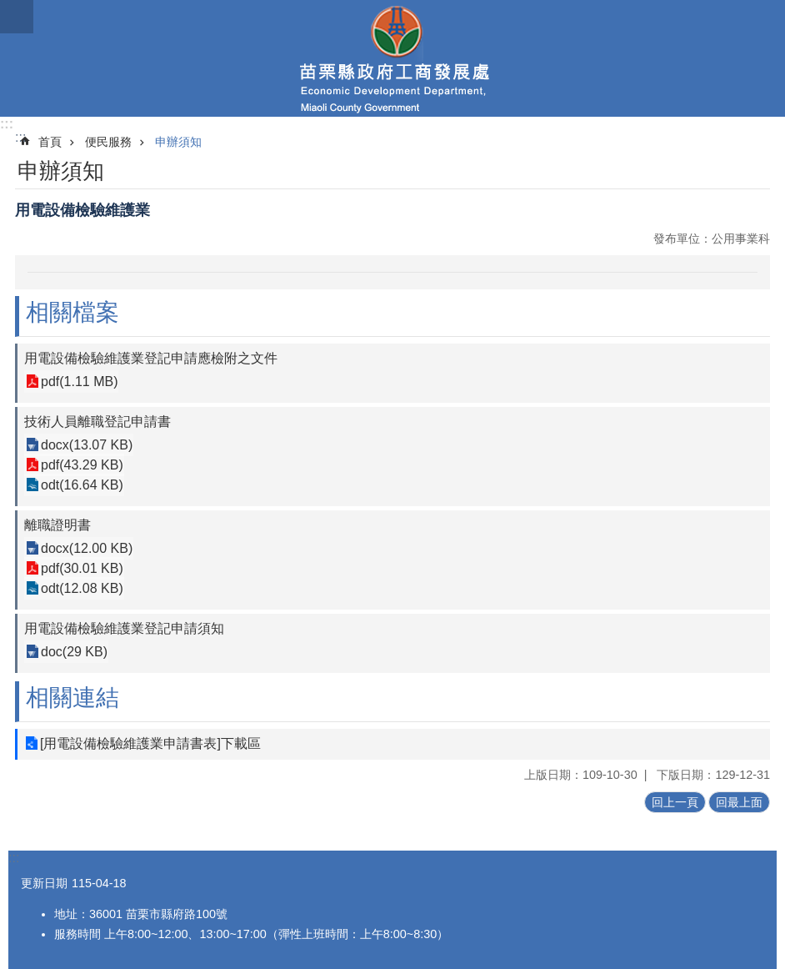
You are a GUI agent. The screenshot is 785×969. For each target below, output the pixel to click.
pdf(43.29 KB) (82, 465)
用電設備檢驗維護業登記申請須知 (124, 628)
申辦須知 (178, 141)
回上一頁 (675, 802)
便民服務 (108, 141)
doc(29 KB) (74, 652)
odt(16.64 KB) (82, 485)
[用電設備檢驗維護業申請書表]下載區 (150, 743)
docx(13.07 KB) (86, 445)
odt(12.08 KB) (82, 588)
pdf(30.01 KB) (82, 568)
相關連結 (72, 697)
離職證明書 (57, 525)
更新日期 (44, 883)
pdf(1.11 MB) (79, 381)
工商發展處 (392, 58)
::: (6, 124)
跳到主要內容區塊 (8, 8)
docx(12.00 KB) (86, 548)
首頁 (50, 141)
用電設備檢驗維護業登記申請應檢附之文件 (151, 358)
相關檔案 (72, 312)
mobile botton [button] (16, 16)
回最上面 (739, 802)
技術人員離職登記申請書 (97, 421)
